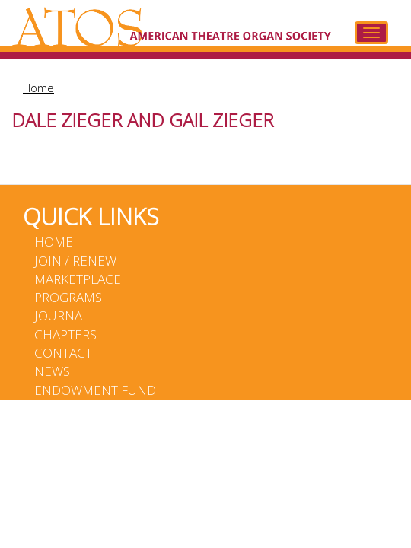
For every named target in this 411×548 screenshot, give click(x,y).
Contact (63, 353)
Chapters (65, 334)
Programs (68, 297)
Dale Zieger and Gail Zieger (142, 119)
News (52, 371)
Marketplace (77, 279)
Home (38, 87)
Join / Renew (75, 260)
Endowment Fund (95, 390)
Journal (61, 315)
